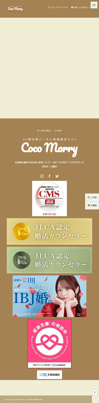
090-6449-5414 (58, 7)
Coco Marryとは (21, 383)
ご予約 (92, 197)
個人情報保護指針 (44, 130)
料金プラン (59, 383)
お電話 (92, 205)
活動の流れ (35, 383)
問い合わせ (80, 383)
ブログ (69, 383)
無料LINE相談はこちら (83, 7)
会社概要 (58, 130)
